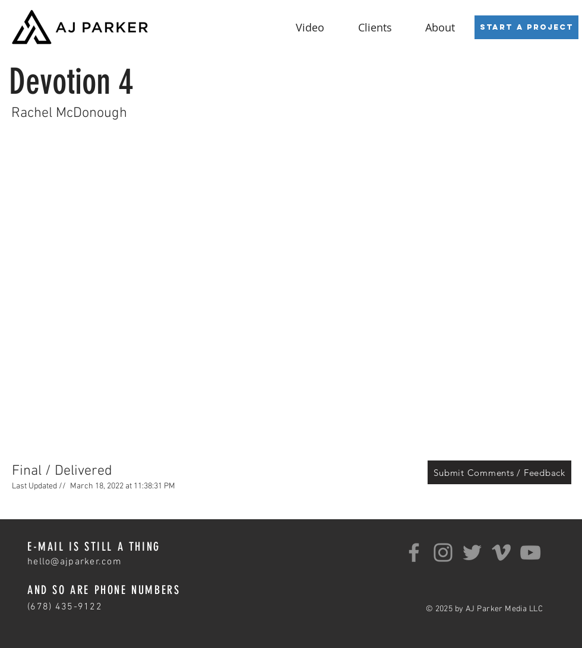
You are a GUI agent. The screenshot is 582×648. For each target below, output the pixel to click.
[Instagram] (443, 552)
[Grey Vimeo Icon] (501, 552)
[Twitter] (472, 552)
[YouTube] (530, 552)
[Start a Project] (526, 27)
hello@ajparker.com (74, 562)
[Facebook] (413, 552)
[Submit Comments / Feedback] (499, 472)
